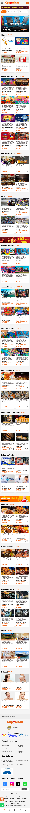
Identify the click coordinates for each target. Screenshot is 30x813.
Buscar (24, 789)
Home (4, 12)
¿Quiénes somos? (6, 745)
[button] (6, 30)
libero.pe (12, 798)
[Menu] (2, 3)
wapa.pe (18, 798)
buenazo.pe (24, 798)
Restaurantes (23, 12)
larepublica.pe (8, 796)
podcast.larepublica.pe (19, 796)
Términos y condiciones (20, 746)
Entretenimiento (12, 12)
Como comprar (21, 748)
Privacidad (4, 748)
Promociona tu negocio (21, 752)
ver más (9, 35)
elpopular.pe (5, 798)
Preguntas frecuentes (7, 751)
